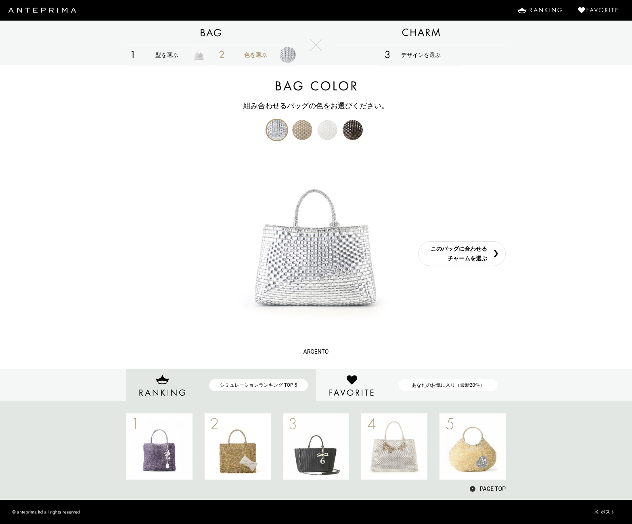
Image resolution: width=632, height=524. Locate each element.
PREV (112, 446)
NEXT (520, 446)
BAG (211, 33)
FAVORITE (601, 10)
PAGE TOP (493, 489)
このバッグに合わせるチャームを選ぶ (459, 253)
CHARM (421, 33)
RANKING (539, 10)
